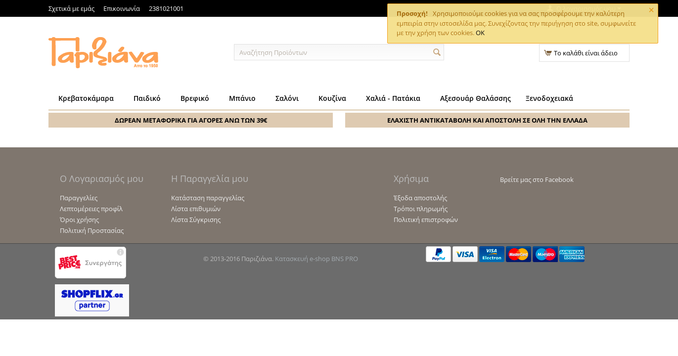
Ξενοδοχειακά (549, 98)
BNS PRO (344, 258)
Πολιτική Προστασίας (92, 230)
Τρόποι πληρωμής (421, 208)
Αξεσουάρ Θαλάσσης (475, 98)
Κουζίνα (332, 98)
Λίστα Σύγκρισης (196, 219)
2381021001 (166, 8)
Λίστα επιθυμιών (196, 208)
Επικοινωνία (121, 8)
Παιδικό (147, 98)
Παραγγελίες (78, 197)
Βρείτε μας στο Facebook (537, 179)
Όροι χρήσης (79, 219)
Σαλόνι (287, 98)
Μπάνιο (242, 98)
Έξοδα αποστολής (420, 197)
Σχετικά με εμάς (71, 8)
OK (480, 32)
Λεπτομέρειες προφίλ (91, 208)
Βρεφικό (195, 98)
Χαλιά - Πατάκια (393, 98)
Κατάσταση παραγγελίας (207, 197)
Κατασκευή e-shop (302, 258)
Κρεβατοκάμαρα (86, 98)
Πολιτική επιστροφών (426, 219)
